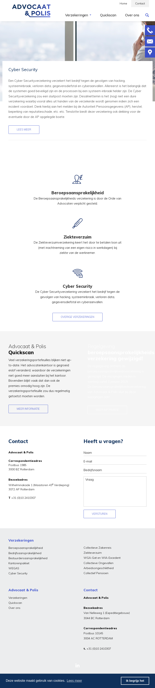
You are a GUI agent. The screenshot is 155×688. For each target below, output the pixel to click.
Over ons (14, 608)
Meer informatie (28, 408)
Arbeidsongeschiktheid (99, 568)
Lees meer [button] (74, 680)
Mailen (150, 41)
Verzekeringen (17, 598)
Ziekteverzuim (93, 553)
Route (150, 52)
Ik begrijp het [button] (135, 680)
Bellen (150, 30)
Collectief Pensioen (96, 573)
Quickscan (15, 603)
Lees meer (24, 129)
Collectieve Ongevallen (98, 563)
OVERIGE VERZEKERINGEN (77, 316)
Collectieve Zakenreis (97, 547)
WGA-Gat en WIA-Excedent (102, 558)
